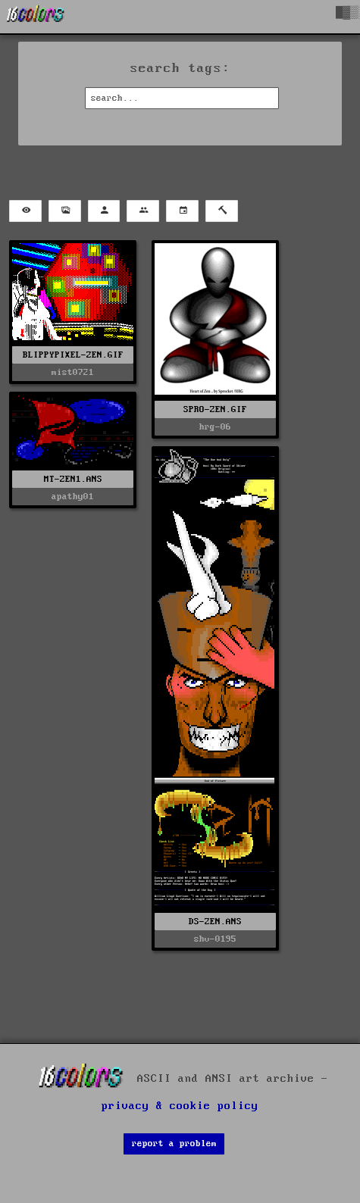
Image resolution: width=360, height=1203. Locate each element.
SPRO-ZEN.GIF (215, 409)
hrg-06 (215, 427)
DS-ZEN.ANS (215, 921)
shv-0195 (215, 939)
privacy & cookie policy (180, 1106)
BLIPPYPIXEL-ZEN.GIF (73, 355)
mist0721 (73, 372)
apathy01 (73, 497)
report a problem (174, 1143)
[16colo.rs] (35, 16)
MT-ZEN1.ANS (73, 479)
